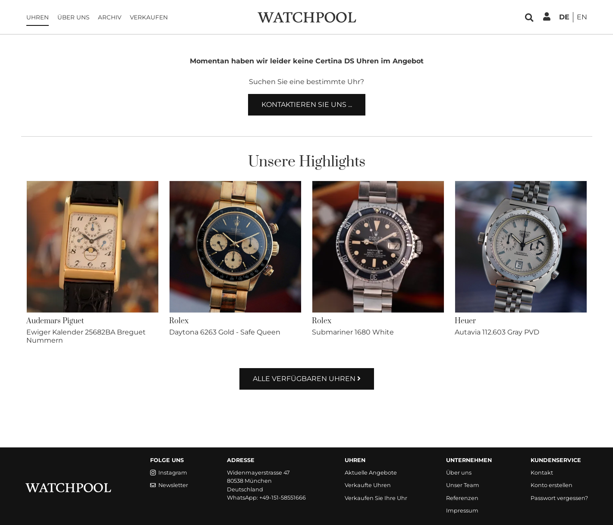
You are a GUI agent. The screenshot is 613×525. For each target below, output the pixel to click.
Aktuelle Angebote (371, 472)
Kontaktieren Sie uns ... (306, 104)
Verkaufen (149, 17)
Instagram (168, 472)
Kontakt (542, 472)
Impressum (462, 510)
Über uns (73, 17)
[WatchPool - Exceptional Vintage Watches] (306, 16)
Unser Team (462, 485)
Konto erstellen (551, 485)
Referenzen (462, 498)
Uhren (37, 17)
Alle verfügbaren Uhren (307, 379)
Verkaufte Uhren (368, 485)
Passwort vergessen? (559, 498)
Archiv (109, 17)
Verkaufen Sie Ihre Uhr (376, 498)
